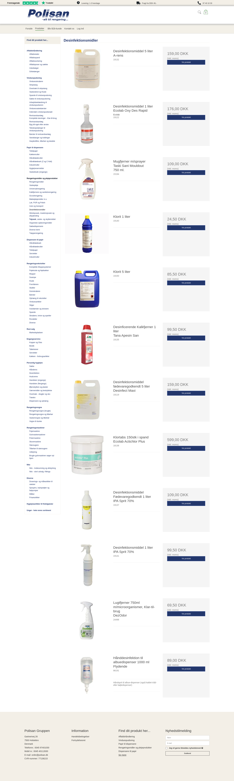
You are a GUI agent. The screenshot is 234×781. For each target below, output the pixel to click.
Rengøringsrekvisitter (36, 264)
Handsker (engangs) (37, 380)
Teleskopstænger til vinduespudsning (37, 129)
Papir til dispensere (35, 148)
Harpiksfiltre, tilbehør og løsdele (42, 141)
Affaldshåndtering (34, 51)
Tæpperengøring (36, 233)
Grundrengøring (35, 196)
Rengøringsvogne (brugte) (40, 411)
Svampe (32, 277)
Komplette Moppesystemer (40, 267)
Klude (31, 281)
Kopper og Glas (35, 342)
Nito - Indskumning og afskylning (42, 468)
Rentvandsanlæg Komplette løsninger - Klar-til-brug (43, 117)
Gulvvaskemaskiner (37, 435)
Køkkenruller (34, 154)
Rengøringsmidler (36, 182)
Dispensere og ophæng (38, 401)
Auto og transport (36, 206)
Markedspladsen (36, 333)
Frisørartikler (34, 497)
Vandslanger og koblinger (39, 138)
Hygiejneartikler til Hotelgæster (40, 504)
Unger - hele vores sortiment (39, 510)
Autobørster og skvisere (39, 309)
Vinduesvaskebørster (38, 108)
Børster (32, 295)
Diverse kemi (34, 230)
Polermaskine (34, 438)
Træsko (32, 397)
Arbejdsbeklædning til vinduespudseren (38, 103)
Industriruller (34, 165)
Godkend (187, 753)
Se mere (122, 755)
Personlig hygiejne (35, 363)
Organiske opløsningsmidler (40, 223)
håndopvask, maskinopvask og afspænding (41, 214)
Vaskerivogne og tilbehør (39, 418)
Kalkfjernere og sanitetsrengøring (42, 192)
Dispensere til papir (35, 240)
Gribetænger (34, 71)
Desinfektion (34, 373)
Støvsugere (34, 445)
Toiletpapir (33, 151)
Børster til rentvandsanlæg (40, 134)
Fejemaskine (34, 431)
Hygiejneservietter (36, 168)
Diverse (32, 323)
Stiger (31, 305)
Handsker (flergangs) (37, 384)
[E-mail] (188, 743)
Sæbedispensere (36, 226)
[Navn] (188, 737)
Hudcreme (33, 377)
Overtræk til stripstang (38, 88)
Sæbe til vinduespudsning (39, 99)
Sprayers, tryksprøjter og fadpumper (39, 489)
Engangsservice (33, 339)
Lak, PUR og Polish (37, 203)
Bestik (31, 346)
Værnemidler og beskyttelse (40, 390)
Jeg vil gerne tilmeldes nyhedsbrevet (186, 748)
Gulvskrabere (34, 291)
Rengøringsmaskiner (35, 428)
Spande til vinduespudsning (40, 95)
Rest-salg (31, 329)
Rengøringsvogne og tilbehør (41, 414)
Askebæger (34, 68)
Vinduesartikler (35, 302)
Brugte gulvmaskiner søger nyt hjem (41, 457)
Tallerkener (33, 349)
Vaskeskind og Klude (37, 92)
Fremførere (34, 284)
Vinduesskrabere (36, 81)
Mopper (32, 274)
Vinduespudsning (34, 78)
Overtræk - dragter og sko (39, 394)
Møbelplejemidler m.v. (38, 199)
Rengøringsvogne (34, 407)
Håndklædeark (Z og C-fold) (40, 161)
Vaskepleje (33, 185)
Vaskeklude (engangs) (38, 172)
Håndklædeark (35, 243)
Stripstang (33, 85)
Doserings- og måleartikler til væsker (41, 482)
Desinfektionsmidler (37, 210)
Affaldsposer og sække (38, 64)
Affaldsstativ (34, 54)
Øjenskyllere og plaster (38, 387)
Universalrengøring (37, 189)
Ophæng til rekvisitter (38, 298)
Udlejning (33, 452)
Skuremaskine (35, 442)
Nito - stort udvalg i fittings (39, 472)
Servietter (33, 254)
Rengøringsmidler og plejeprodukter (42, 178)
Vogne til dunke (35, 421)
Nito (28, 465)
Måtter (32, 494)
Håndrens (33, 370)
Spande (32, 312)
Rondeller (33, 319)
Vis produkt (186, 62)
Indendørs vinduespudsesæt (41, 112)
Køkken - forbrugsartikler (39, 356)
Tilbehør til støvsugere (38, 449)
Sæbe (31, 366)
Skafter (32, 288)
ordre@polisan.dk (39, 755)
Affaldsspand (34, 58)
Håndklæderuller (36, 158)
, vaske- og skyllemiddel (42, 219)
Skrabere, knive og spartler (40, 316)
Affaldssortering (35, 61)
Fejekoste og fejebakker (39, 270)
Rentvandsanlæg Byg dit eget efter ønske (39, 123)
